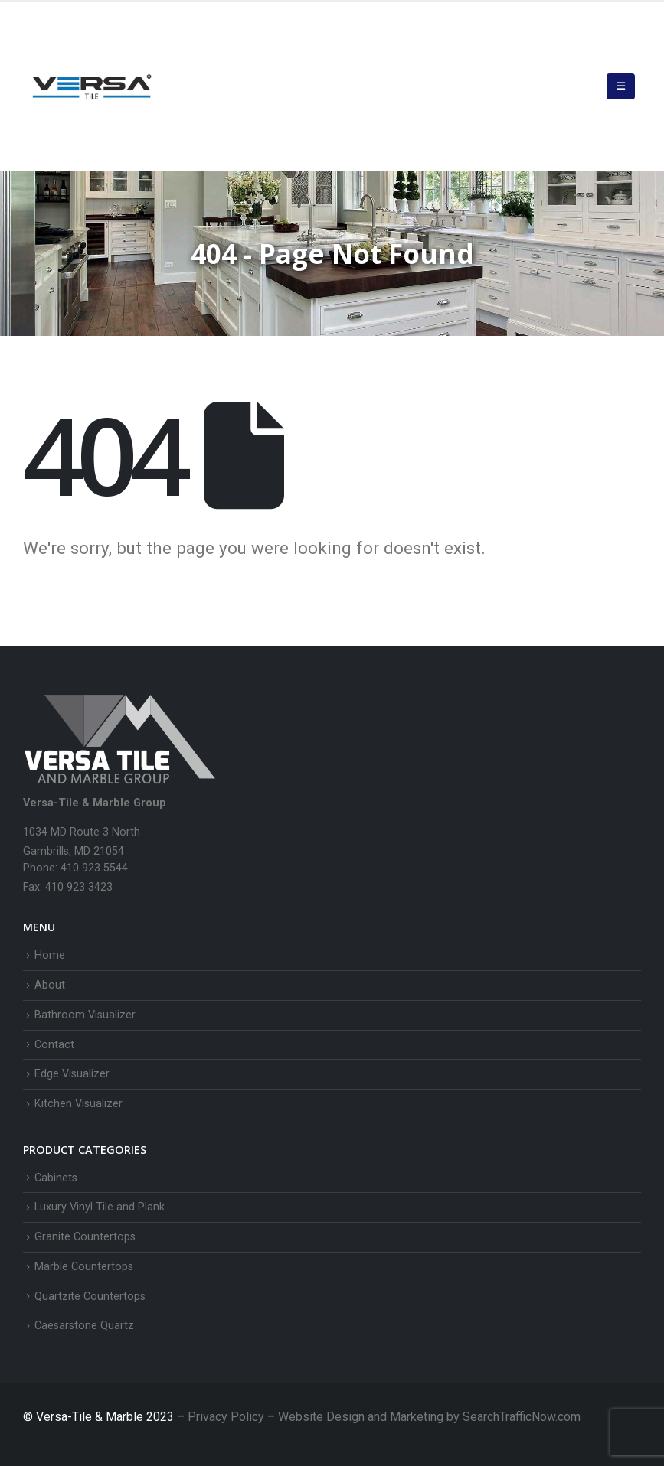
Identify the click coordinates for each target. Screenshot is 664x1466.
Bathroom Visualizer (85, 1014)
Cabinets (55, 1177)
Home (49, 955)
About (49, 985)
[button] (621, 86)
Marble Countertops (83, 1266)
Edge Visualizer (72, 1073)
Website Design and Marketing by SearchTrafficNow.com (429, 1416)
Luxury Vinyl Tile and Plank (99, 1207)
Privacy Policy (227, 1416)
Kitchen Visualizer (78, 1103)
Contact (54, 1044)
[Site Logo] (92, 86)
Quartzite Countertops (90, 1296)
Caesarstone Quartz (84, 1325)
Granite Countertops (85, 1236)
